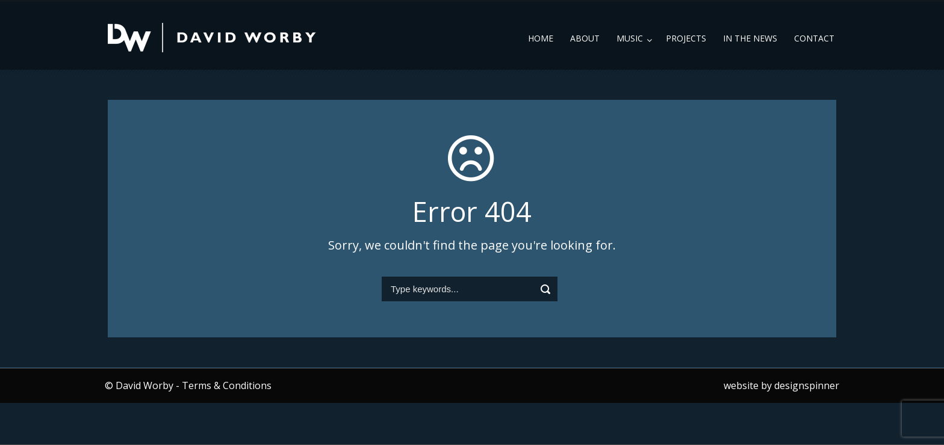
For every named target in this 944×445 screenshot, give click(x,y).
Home (540, 38)
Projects (686, 38)
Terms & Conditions (227, 385)
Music (629, 38)
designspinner (806, 385)
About (585, 38)
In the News (750, 38)
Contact (814, 38)
